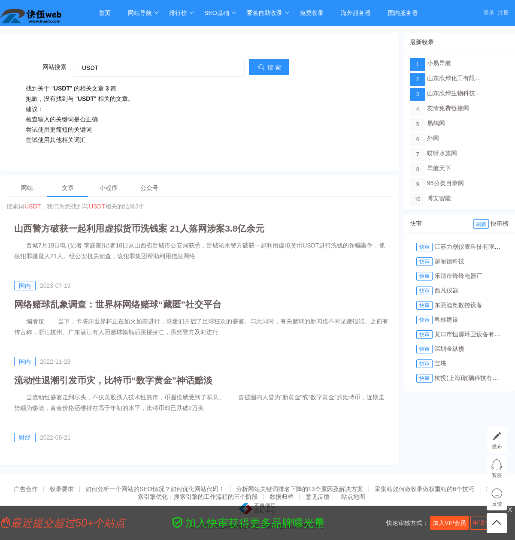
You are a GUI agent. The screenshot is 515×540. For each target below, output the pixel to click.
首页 (105, 12)
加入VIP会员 (450, 522)
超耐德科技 (449, 261)
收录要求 (62, 489)
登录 (488, 12)
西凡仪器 (446, 290)
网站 (27, 187)
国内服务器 (403, 12)
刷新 (481, 224)
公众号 (149, 187)
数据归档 (282, 496)
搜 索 (269, 67)
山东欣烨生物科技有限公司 (463, 93)
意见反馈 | (320, 496)
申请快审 (485, 522)
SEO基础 (220, 13)
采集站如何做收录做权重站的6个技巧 (424, 489)
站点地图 (353, 496)
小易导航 (439, 63)
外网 (433, 138)
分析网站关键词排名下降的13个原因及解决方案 (299, 489)
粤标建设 (446, 319)
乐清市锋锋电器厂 (458, 275)
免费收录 (312, 12)
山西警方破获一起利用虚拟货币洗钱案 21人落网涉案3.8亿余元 (139, 228)
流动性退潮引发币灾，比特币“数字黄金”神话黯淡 (113, 380)
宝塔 (440, 363)
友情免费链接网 (448, 108)
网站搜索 (54, 66)
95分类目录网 (445, 183)
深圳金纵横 (449, 348)
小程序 (109, 187)
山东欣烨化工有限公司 (457, 78)
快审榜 (500, 223)
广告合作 (26, 489)
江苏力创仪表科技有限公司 (470, 246)
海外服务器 (356, 12)
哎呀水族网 (442, 153)
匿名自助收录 (268, 13)
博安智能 (439, 198)
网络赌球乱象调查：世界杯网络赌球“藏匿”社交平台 (117, 304)
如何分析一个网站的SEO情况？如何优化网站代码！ (154, 489)
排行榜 (181, 13)
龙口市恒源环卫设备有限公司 (473, 334)
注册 (503, 12)
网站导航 (143, 13)
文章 (68, 187)
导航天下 (439, 168)
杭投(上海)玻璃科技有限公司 (472, 377)
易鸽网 (436, 123)
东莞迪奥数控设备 (458, 305)
